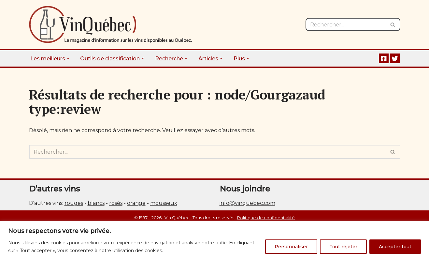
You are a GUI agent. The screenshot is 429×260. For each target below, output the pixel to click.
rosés (115, 203)
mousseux (163, 203)
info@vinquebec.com (247, 203)
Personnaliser (291, 247)
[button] (68, 58)
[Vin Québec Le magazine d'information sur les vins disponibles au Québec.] (110, 24)
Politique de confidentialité (266, 217)
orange (136, 203)
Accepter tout (395, 247)
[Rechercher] (346, 24)
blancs (96, 203)
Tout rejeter (343, 247)
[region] (214, 240)
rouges (73, 203)
